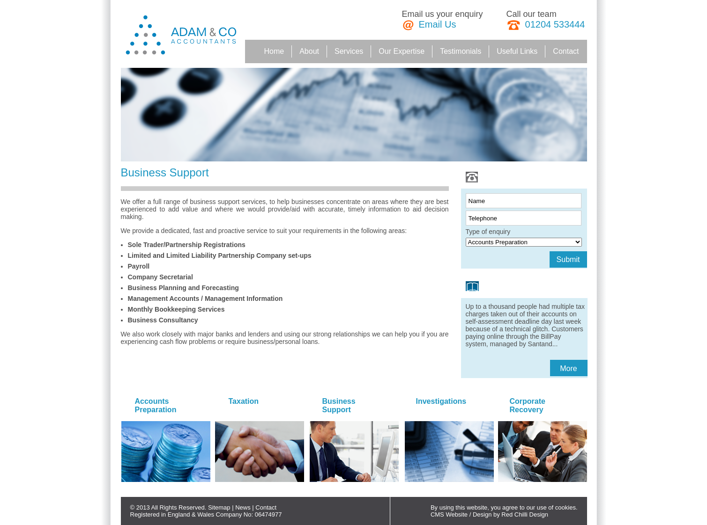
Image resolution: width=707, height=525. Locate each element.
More (568, 368)
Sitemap (219, 507)
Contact (265, 507)
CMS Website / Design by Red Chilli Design (489, 514)
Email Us (437, 24)
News (243, 507)
